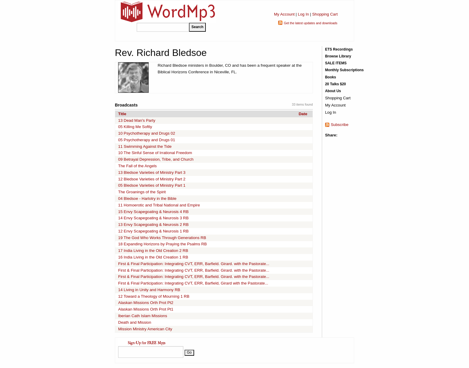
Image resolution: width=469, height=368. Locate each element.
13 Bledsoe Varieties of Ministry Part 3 (151, 172)
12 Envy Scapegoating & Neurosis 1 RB (153, 231)
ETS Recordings (339, 49)
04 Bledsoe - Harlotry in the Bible (147, 198)
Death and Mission (134, 322)
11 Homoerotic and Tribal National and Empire (159, 205)
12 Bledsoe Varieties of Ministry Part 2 (151, 179)
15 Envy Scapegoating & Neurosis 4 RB (153, 211)
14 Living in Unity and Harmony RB (149, 290)
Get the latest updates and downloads (310, 23)
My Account (284, 14)
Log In (303, 14)
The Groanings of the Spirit (142, 192)
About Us (333, 91)
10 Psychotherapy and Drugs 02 (146, 133)
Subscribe (339, 124)
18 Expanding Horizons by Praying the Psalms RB (162, 244)
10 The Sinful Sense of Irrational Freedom (155, 152)
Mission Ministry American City (145, 329)
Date (303, 114)
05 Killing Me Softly (135, 126)
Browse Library (338, 56)
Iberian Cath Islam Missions (142, 316)
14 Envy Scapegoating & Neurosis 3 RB (153, 218)
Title (122, 114)
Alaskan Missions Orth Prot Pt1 (145, 309)
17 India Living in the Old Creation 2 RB (153, 250)
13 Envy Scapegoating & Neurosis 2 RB (153, 224)
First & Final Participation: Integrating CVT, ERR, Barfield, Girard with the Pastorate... (193, 283)
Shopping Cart (325, 14)
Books (330, 77)
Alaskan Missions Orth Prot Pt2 (145, 302)
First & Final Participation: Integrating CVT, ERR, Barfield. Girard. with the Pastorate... (193, 263)
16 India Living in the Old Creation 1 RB (153, 257)
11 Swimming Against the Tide (145, 146)
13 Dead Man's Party (136, 120)
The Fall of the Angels (137, 166)
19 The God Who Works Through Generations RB (162, 237)
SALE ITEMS (336, 63)
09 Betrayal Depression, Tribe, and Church (156, 159)
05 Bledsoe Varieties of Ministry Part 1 (151, 185)
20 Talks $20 (335, 84)
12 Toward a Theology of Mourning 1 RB (153, 296)
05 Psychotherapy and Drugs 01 (146, 140)
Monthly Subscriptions (344, 70)
